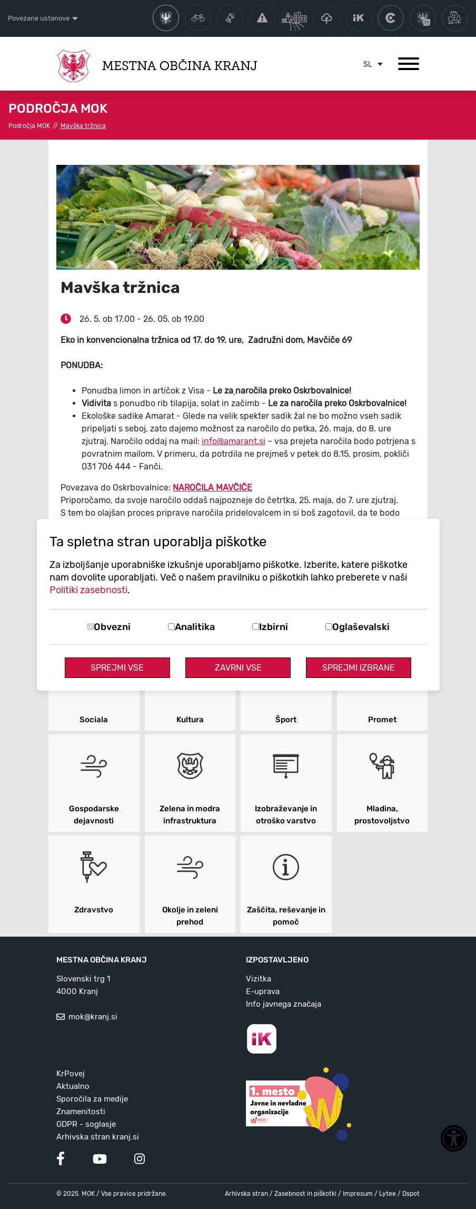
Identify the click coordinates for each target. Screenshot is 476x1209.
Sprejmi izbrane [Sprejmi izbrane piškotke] (358, 668)
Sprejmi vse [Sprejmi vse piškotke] (117, 668)
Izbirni (273, 627)
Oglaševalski (361, 627)
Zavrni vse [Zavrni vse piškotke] (238, 668)
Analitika (195, 627)
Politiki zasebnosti (88, 590)
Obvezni (112, 627)
